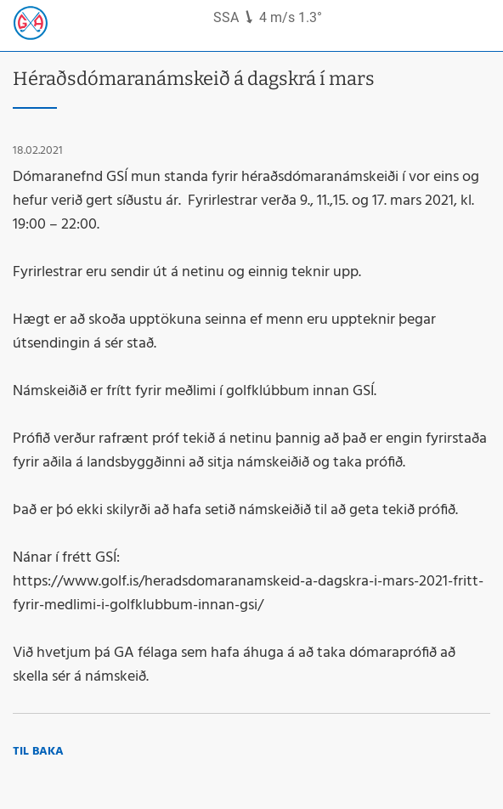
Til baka (38, 751)
